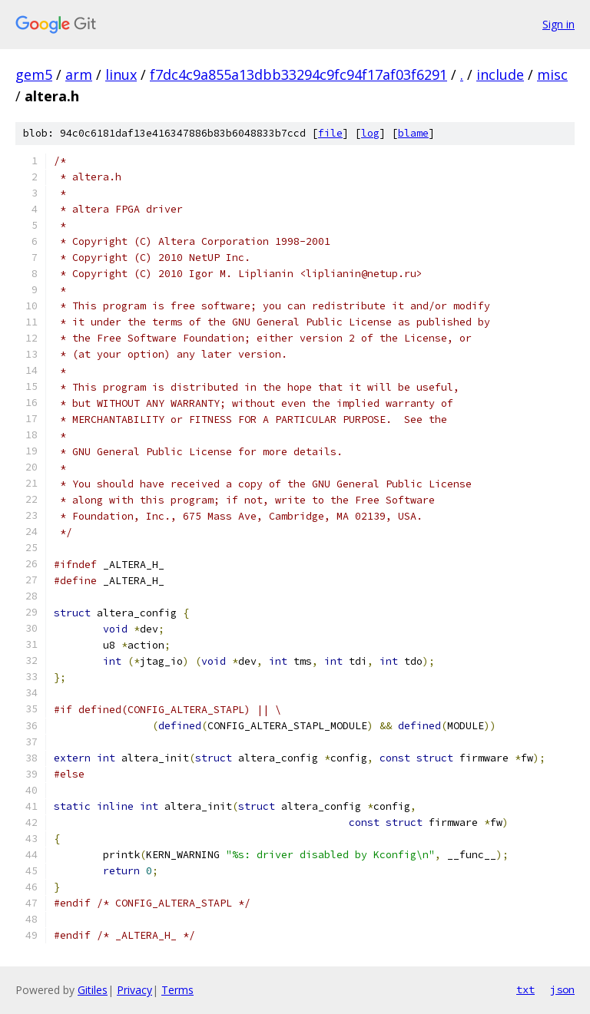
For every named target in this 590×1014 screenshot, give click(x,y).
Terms (177, 990)
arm (78, 74)
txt (525, 989)
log (370, 133)
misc (552, 74)
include (500, 74)
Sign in (558, 24)
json (562, 989)
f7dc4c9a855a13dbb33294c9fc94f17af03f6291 (298, 74)
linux (121, 74)
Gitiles (93, 990)
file (330, 133)
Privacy (134, 990)
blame (413, 133)
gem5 (33, 74)
